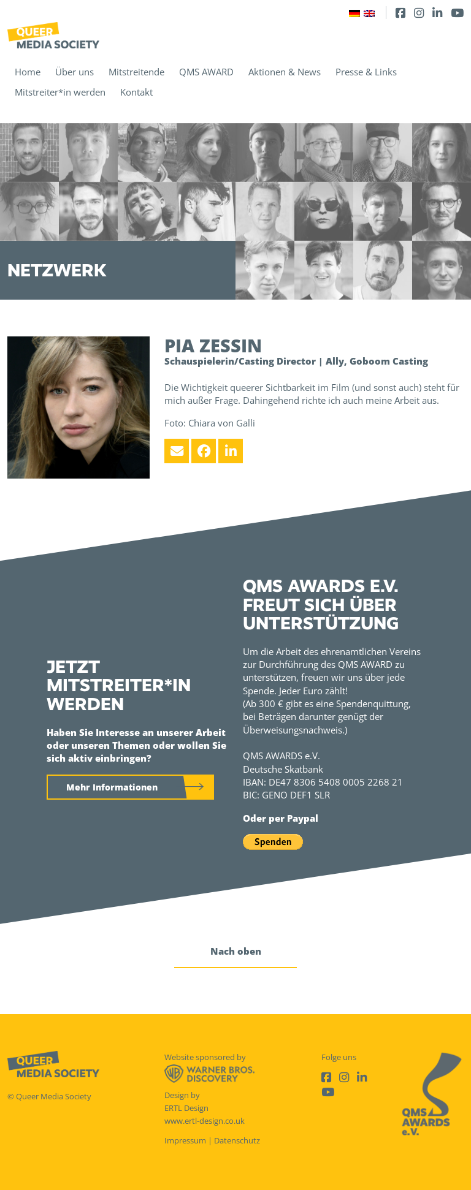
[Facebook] (400, 12)
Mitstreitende (136, 72)
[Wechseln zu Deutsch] (354, 12)
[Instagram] (419, 12)
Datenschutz (237, 1140)
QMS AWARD (206, 72)
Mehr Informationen (112, 787)
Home (27, 72)
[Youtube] (457, 12)
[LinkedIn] (437, 12)
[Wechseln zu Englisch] (369, 12)
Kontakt (136, 92)
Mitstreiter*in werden (60, 92)
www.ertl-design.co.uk (204, 1120)
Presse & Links (366, 72)
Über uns (74, 72)
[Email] (176, 451)
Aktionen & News (284, 72)
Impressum (185, 1140)
